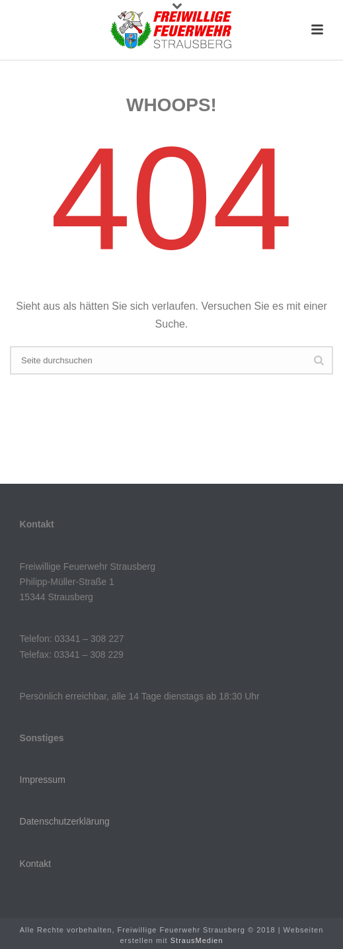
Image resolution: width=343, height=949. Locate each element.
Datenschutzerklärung (65, 821)
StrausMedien (197, 940)
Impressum (42, 779)
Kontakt (35, 863)
